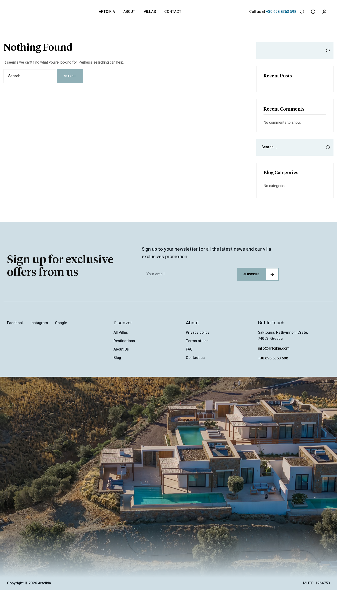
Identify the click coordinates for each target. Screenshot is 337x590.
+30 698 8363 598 (273, 358)
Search (326, 50)
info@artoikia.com (273, 348)
